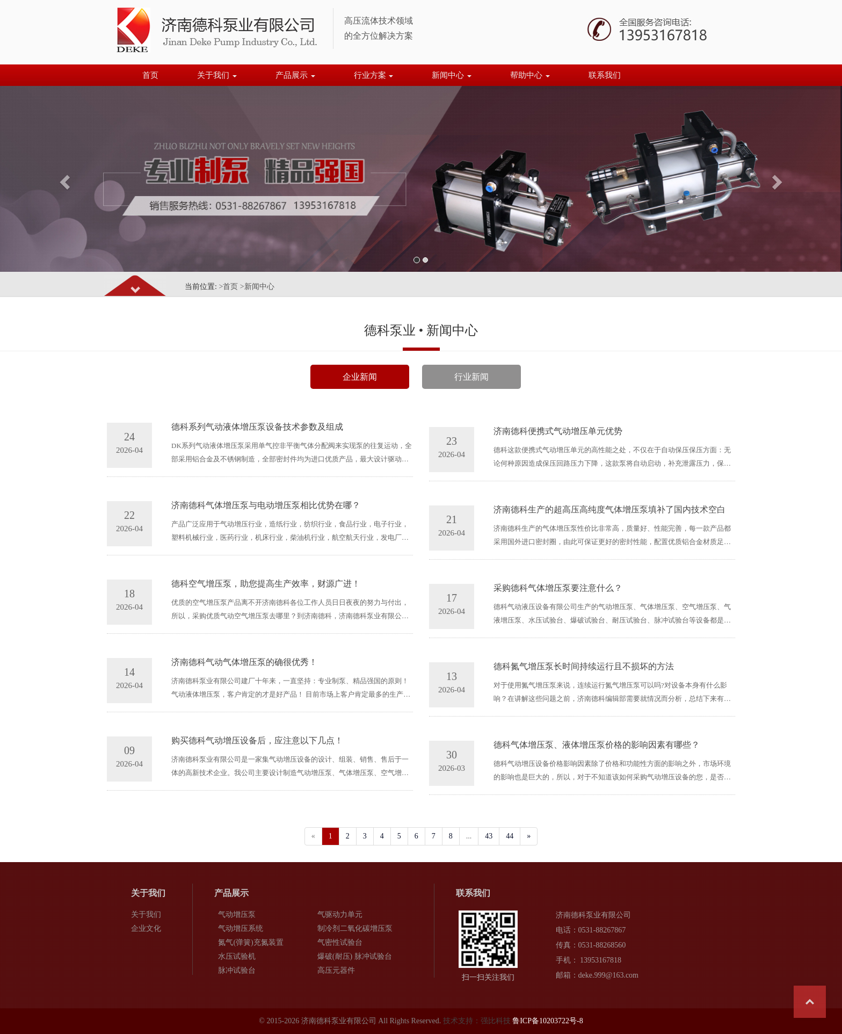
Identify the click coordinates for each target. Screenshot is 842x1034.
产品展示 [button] (295, 75)
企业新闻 (360, 376)
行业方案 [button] (374, 75)
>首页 (228, 287)
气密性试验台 (339, 942)
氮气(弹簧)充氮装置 (250, 942)
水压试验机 (237, 956)
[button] (63, 179)
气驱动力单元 (339, 914)
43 (488, 836)
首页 (150, 75)
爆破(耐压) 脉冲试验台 (354, 956)
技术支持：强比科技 (477, 1021)
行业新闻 (471, 376)
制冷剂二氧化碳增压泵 (355, 928)
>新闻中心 (257, 287)
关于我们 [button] (217, 75)
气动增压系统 (240, 928)
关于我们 (146, 914)
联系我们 (605, 75)
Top (810, 1002)
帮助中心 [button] (530, 75)
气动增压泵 (237, 914)
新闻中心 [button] (451, 75)
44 (509, 836)
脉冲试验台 (237, 970)
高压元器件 (336, 970)
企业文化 (146, 928)
